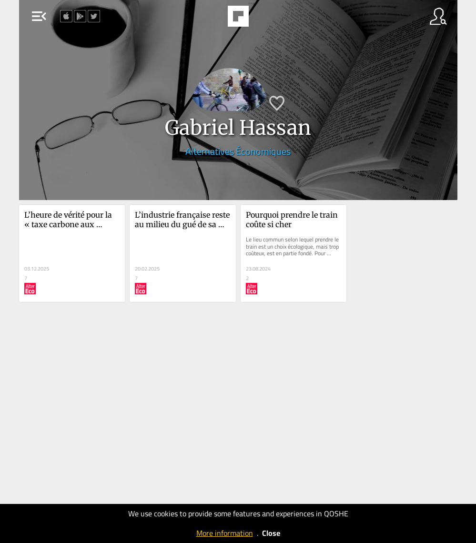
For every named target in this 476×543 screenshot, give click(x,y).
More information (224, 533)
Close (271, 533)
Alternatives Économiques (238, 151)
